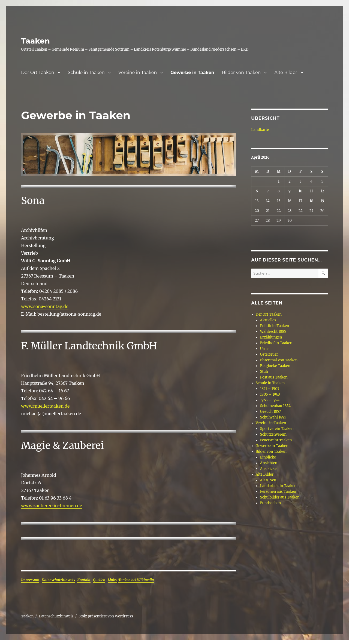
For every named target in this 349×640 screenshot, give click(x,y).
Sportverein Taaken (277, 428)
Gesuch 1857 (270, 411)
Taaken (35, 40)
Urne (264, 348)
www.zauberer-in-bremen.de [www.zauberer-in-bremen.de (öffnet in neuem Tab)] (51, 505)
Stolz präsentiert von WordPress (106, 616)
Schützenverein (273, 434)
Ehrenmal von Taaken (279, 360)
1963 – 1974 (269, 400)
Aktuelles (268, 320)
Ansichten (268, 463)
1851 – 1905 (269, 388)
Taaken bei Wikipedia (136, 580)
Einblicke (268, 457)
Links (112, 580)
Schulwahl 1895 (273, 417)
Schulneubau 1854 (275, 406)
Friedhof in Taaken (276, 343)
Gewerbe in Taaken (192, 72)
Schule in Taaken (86, 72)
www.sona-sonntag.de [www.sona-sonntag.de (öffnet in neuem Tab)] (44, 306)
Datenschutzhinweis (58, 580)
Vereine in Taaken (137, 72)
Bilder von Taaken (241, 72)
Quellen (99, 580)
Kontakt (83, 580)
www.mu (30, 406)
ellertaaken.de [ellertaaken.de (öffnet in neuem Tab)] (55, 406)
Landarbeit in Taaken (278, 486)
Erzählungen (271, 337)
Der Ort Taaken (37, 72)
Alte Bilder (285, 72)
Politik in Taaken (274, 326)
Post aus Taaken (274, 377)
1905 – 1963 (270, 394)
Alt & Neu (268, 480)
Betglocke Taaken (275, 366)
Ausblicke (268, 468)
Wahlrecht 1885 (273, 331)
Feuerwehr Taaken (276, 440)
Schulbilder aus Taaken (280, 497)
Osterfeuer (269, 354)
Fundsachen (270, 503)
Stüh (264, 371)
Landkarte (260, 129)
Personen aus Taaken (278, 491)
